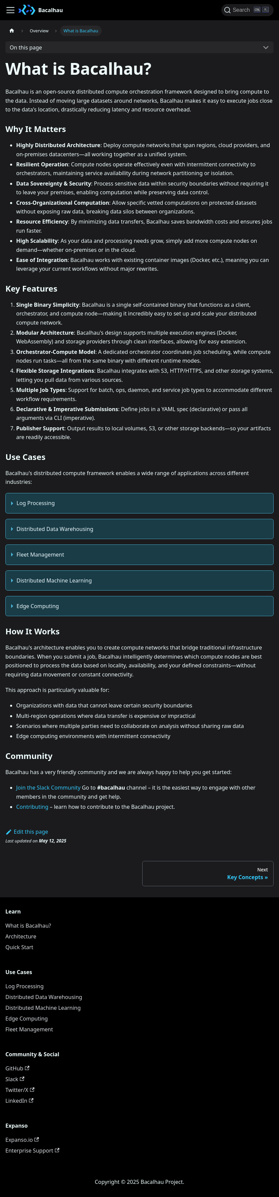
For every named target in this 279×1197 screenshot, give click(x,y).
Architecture (20, 936)
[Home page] (11, 31)
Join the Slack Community (48, 787)
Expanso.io (22, 1139)
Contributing (32, 806)
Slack (14, 1079)
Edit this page (26, 831)
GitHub (17, 1068)
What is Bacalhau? (28, 925)
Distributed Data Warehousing (55, 529)
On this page (26, 47)
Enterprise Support (32, 1150)
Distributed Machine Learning (54, 580)
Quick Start (19, 947)
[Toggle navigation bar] (10, 10)
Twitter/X (19, 1090)
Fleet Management (40, 554)
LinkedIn (19, 1100)
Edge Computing (38, 606)
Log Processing (36, 503)
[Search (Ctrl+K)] (247, 10)
